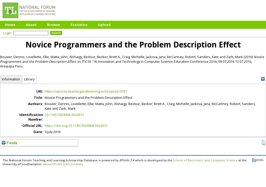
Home (10, 24)
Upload (104, 24)
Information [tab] (11, 79)
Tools (9, 142)
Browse (53, 24)
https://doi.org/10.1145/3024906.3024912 (76, 125)
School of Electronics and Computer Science (205, 160)
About (31, 24)
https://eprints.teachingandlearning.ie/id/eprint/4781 (86, 91)
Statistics (79, 24)
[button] (263, 142)
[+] (263, 79)
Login (7, 33)
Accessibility (74, 164)
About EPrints (52, 164)
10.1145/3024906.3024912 (64, 114)
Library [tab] (29, 79)
